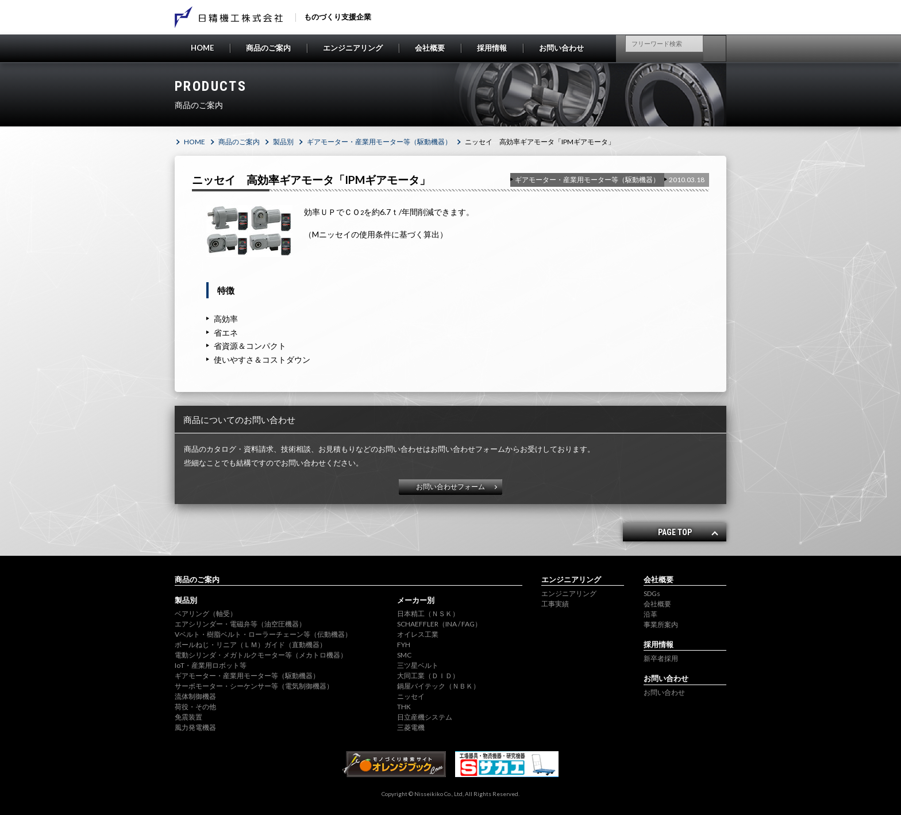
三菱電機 (411, 727)
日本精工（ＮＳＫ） (428, 613)
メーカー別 (415, 600)
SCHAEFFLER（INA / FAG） (439, 624)
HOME (202, 47)
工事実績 (555, 603)
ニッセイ (411, 696)
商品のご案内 (268, 47)
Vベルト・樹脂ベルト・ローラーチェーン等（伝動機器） (263, 634)
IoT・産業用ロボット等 (211, 665)
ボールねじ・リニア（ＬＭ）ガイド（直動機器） (250, 644)
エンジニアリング (353, 47)
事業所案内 (661, 624)
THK (404, 706)
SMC (404, 655)
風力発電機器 (195, 727)
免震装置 (188, 717)
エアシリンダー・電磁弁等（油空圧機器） (240, 624)
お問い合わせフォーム (450, 486)
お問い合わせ (561, 47)
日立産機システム (424, 717)
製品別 (283, 141)
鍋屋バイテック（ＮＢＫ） (438, 686)
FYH (403, 644)
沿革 (650, 614)
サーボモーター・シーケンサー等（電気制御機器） (254, 686)
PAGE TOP (675, 532)
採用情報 (492, 47)
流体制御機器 (195, 696)
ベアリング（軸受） (206, 613)
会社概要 (430, 47)
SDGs (652, 593)
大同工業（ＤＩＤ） (428, 675)
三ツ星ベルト (417, 665)
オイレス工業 (417, 634)
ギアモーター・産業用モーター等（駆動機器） (379, 141)
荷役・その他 (195, 706)
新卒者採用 (661, 658)
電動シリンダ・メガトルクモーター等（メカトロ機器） (261, 655)
